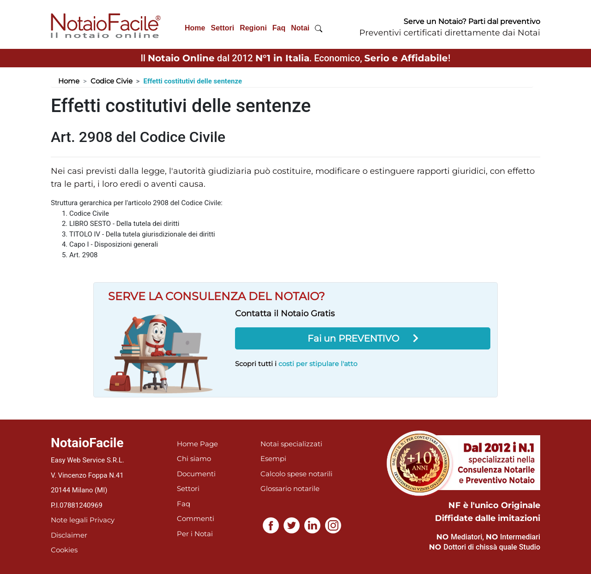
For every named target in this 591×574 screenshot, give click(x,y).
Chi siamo (194, 458)
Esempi (273, 458)
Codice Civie (111, 81)
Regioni (253, 28)
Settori (222, 28)
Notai (300, 28)
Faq (278, 28)
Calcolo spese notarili (296, 473)
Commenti (195, 518)
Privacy (102, 519)
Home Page (197, 443)
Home (195, 28)
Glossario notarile (290, 488)
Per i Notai (195, 533)
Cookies (64, 549)
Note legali (69, 519)
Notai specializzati (291, 443)
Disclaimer (69, 535)
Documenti (196, 473)
